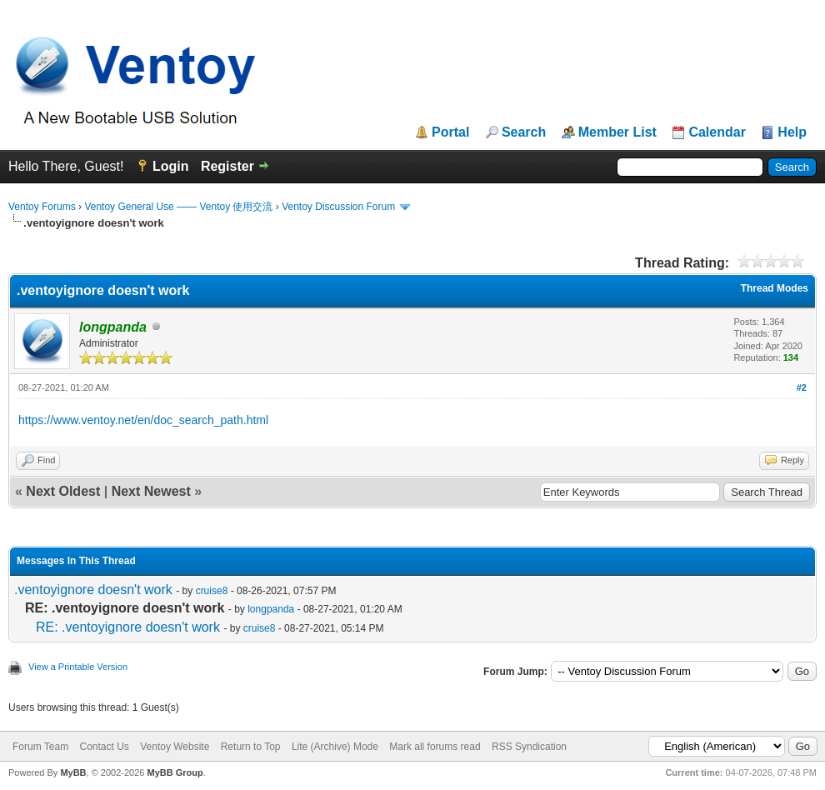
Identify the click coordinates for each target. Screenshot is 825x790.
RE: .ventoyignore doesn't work (128, 627)
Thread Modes (774, 288)
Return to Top (251, 746)
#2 (802, 387)
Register (227, 166)
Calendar (716, 132)
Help (792, 132)
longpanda (271, 609)
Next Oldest (63, 491)
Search (524, 132)
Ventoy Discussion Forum (338, 206)
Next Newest (151, 491)
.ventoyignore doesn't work (93, 589)
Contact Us (103, 746)
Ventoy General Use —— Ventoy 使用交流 (178, 206)
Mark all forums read (434, 746)
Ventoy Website (174, 746)
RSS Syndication (529, 746)
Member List (617, 132)
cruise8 (212, 591)
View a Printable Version (78, 667)
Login (170, 166)
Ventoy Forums (42, 206)
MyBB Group (174, 773)
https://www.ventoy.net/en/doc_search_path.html (143, 420)
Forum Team (40, 746)
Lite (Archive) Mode (335, 746)
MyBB (73, 773)
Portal (450, 132)
